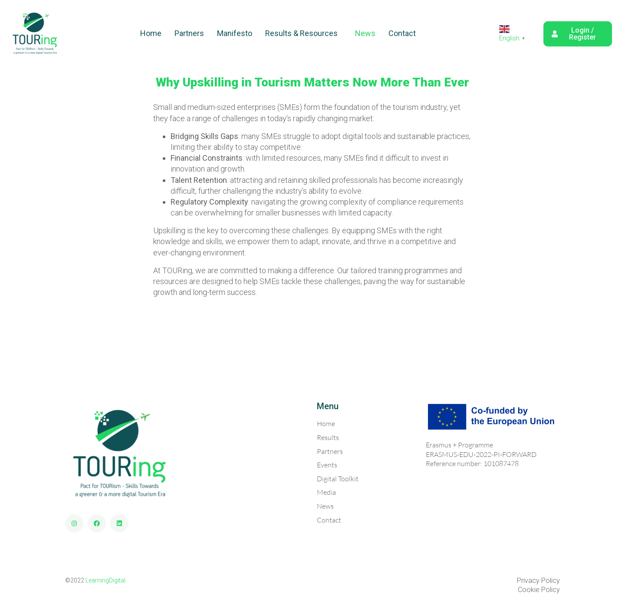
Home (150, 33)
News (365, 33)
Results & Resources (301, 33)
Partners (189, 33)
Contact (402, 33)
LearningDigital (105, 580)
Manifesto (234, 33)
